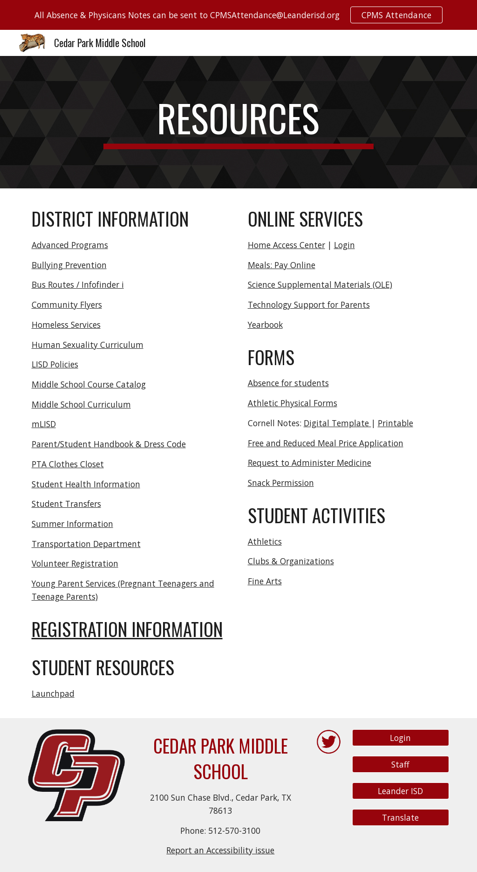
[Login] (401, 738)
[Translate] (401, 817)
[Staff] (401, 764)
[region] (238, 15)
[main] (238, 122)
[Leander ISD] (401, 791)
